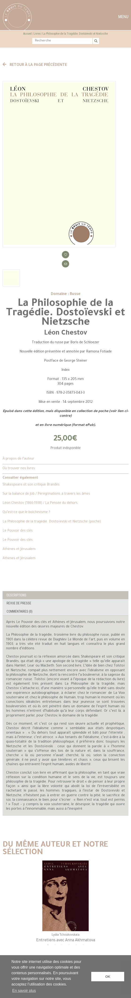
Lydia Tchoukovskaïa (65, 935)
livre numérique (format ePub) (69, 425)
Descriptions (16, 595)
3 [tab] (62, 947)
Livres (37, 33)
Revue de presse (19, 603)
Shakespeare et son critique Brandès (31, 485)
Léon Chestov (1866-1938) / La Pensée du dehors (40, 503)
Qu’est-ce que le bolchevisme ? (26, 512)
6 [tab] (83, 947)
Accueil (27, 33)
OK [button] (107, 976)
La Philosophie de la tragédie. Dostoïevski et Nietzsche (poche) (52, 522)
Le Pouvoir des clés (18, 531)
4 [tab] (69, 947)
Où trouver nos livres (19, 469)
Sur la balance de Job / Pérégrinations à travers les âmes (46, 494)
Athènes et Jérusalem (19, 549)
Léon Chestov (65, 333)
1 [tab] (48, 947)
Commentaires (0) (19, 611)
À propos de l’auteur (18, 459)
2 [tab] (55, 947)
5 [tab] (76, 947)
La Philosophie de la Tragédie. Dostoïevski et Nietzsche (75, 33)
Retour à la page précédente (35, 65)
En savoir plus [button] (24, 991)
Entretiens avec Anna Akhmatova (65, 940)
